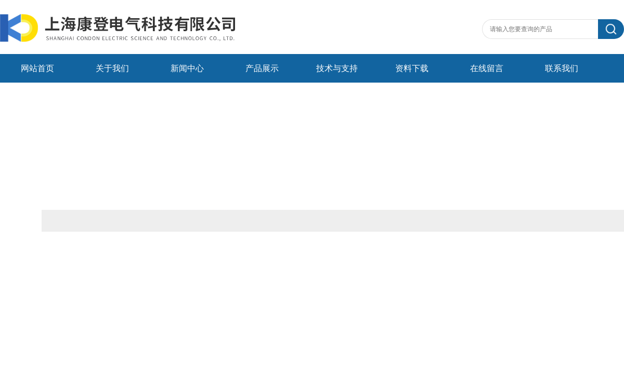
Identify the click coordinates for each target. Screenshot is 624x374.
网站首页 (37, 68)
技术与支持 (337, 68)
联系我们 (561, 68)
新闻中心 (187, 68)
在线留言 (486, 68)
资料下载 (411, 68)
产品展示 (262, 68)
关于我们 (112, 68)
